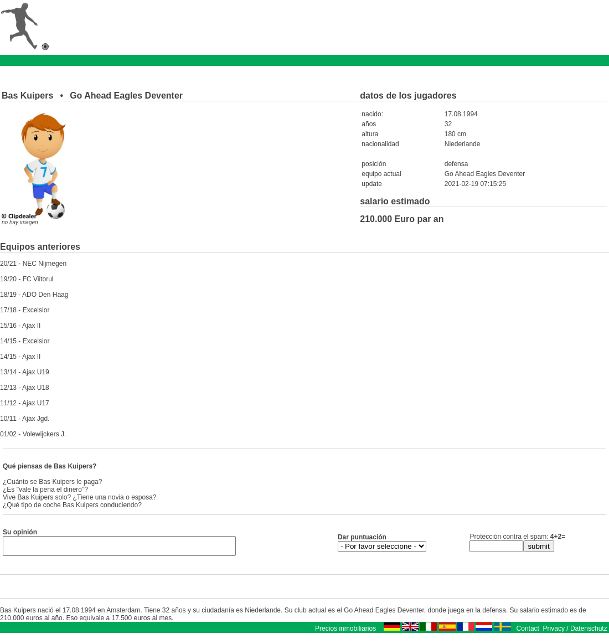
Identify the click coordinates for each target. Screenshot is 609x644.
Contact (528, 632)
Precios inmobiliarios (345, 632)
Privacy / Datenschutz (575, 632)
